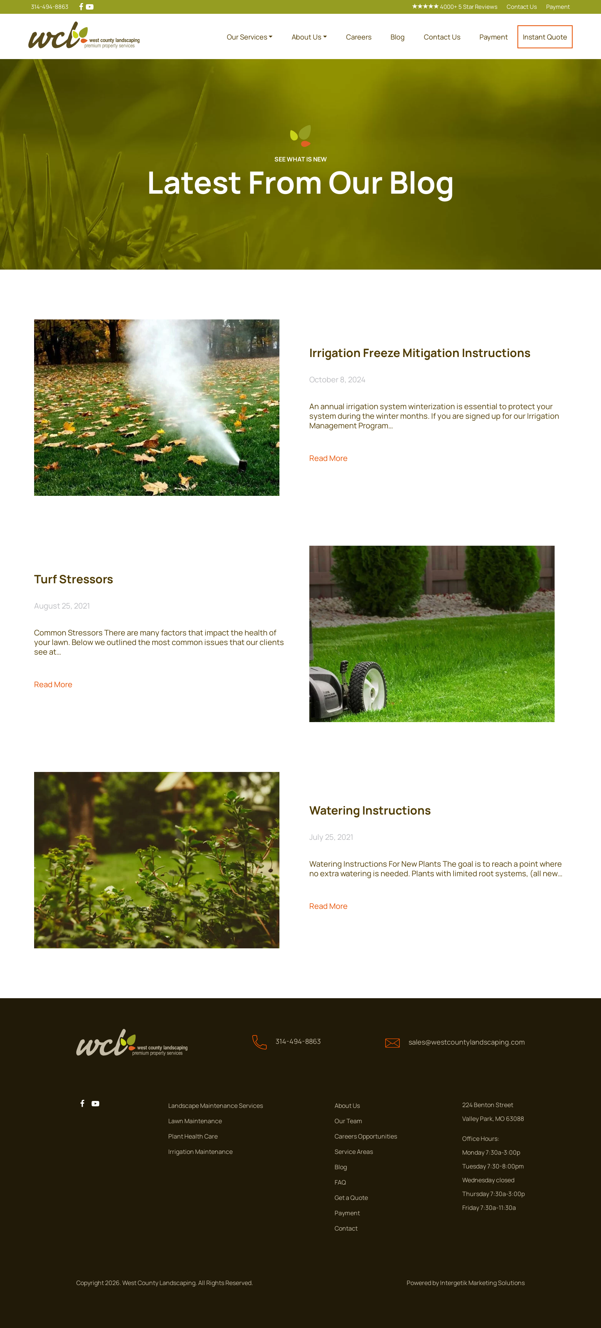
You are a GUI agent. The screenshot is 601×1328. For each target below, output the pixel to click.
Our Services (247, 36)
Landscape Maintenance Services (215, 1105)
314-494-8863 (49, 7)
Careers (358, 36)
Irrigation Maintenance (200, 1151)
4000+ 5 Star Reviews (455, 7)
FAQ (340, 1182)
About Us (306, 36)
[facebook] (81, 7)
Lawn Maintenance (195, 1121)
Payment (558, 7)
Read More (328, 458)
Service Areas (354, 1151)
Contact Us (522, 7)
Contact (346, 1228)
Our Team (348, 1121)
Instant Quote (545, 36)
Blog (398, 36)
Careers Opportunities (366, 1136)
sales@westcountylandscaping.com (467, 1042)
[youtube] (90, 7)
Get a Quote (351, 1197)
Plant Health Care (193, 1136)
